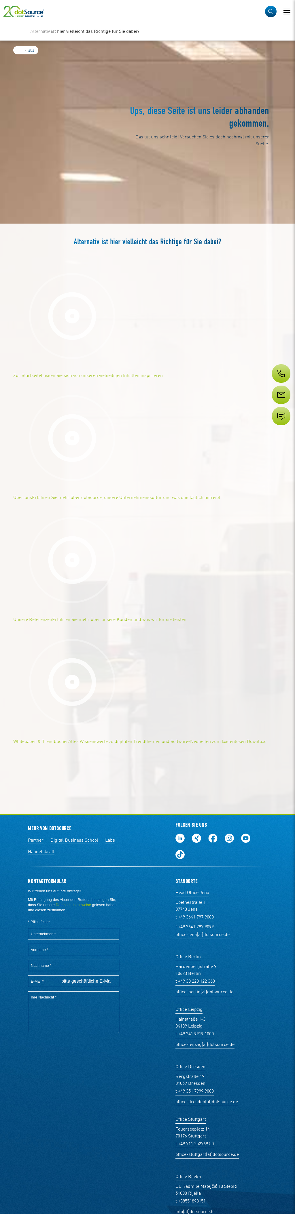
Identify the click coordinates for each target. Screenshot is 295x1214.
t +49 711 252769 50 (194, 1144)
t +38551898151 (190, 1201)
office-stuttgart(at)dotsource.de (207, 1154)
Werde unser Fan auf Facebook (213, 838)
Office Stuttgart (190, 1119)
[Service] (280, 405)
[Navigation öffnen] (287, 11)
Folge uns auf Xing (196, 838)
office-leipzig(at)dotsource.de (205, 1045)
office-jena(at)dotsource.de (202, 935)
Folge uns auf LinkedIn (180, 838)
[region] (147, 31)
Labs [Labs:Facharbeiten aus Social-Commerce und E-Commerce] (110, 840)
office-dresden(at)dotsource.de (206, 1102)
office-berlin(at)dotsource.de (204, 992)
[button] (271, 11)
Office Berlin (188, 957)
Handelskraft (41, 852)
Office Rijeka (188, 1177)
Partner (36, 840)
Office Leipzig (189, 1009)
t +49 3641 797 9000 (194, 917)
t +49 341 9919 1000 (194, 1034)
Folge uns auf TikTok (180, 854)
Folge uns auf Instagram (229, 838)
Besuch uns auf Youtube (245, 838)
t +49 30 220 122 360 (195, 981)
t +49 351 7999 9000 (194, 1091)
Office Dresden (190, 1067)
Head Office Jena (192, 893)
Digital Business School (74, 840)
